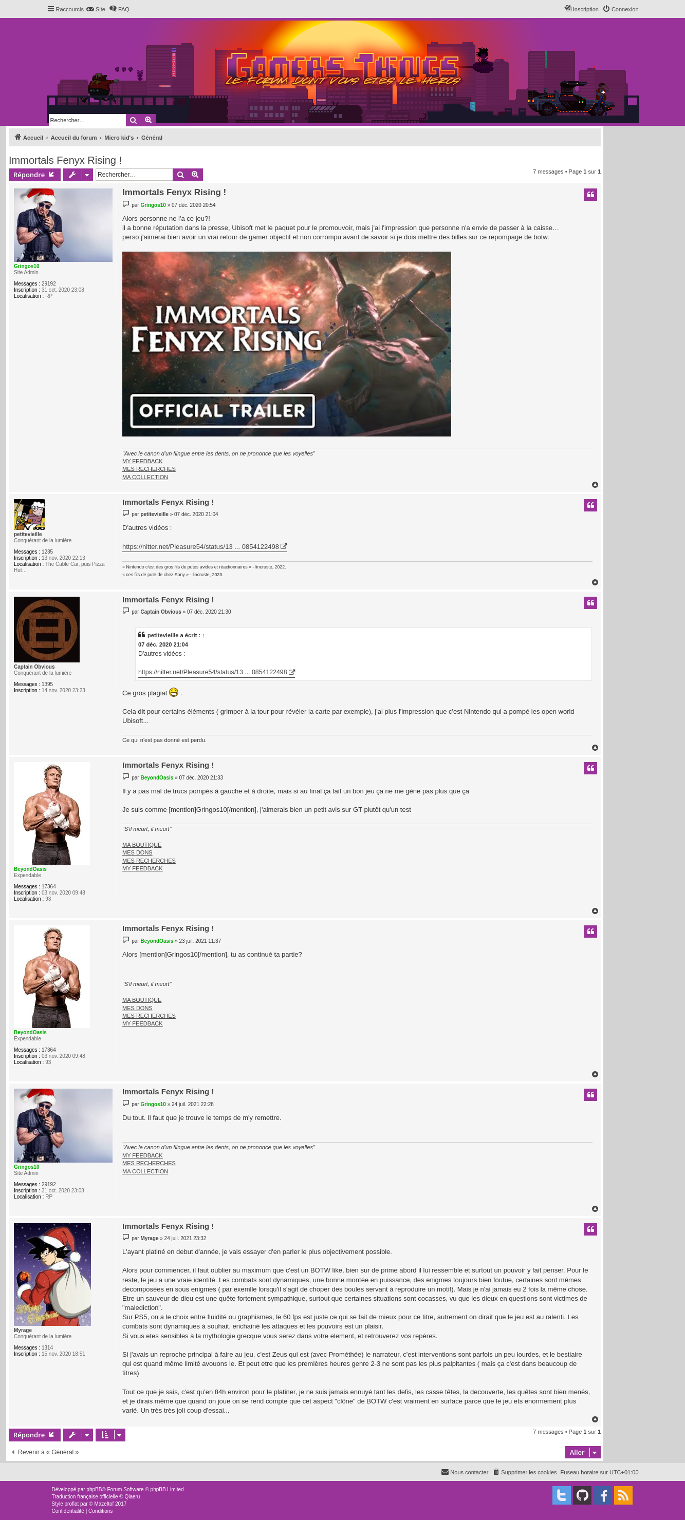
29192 (49, 284)
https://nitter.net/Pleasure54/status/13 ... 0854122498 (200, 546)
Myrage (23, 1330)
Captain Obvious (34, 667)
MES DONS (137, 852)
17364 (49, 886)
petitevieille (28, 534)
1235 (47, 552)
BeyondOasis (30, 869)
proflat (72, 1504)
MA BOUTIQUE (141, 845)
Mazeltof (104, 1504)
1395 (47, 684)
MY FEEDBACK (142, 461)
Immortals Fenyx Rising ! (65, 160)
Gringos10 (26, 266)
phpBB (94, 1489)
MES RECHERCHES (149, 469)
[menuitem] (95, 9)
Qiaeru (132, 1496)
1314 (47, 1348)
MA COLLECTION (145, 477)
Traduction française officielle (85, 1496)
